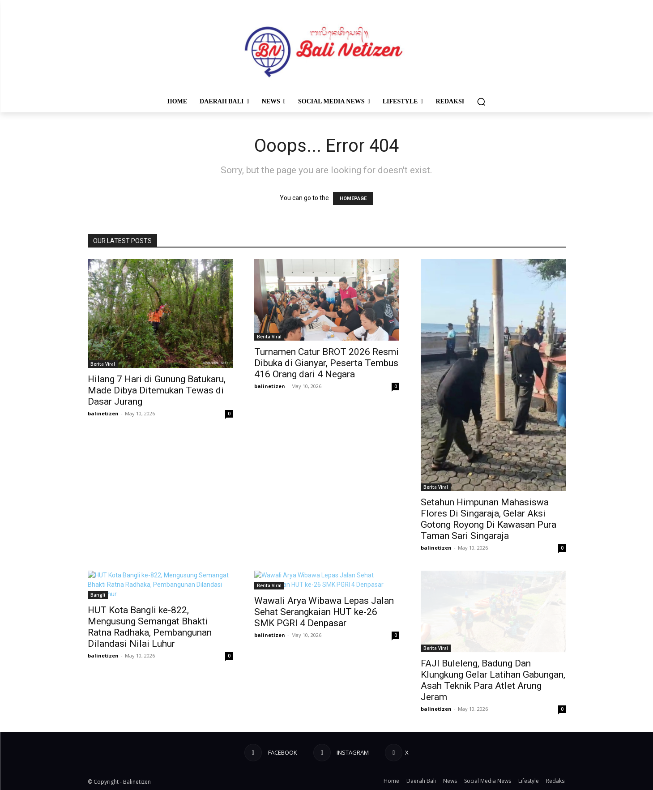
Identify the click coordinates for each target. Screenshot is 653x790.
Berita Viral (102, 364)
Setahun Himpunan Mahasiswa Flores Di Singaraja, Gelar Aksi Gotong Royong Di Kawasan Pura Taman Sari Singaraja (488, 519)
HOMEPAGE (353, 198)
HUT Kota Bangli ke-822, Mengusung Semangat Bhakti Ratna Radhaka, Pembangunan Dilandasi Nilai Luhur (150, 627)
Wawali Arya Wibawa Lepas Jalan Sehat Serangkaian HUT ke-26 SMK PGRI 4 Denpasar (324, 611)
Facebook (280, 752)
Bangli (97, 595)
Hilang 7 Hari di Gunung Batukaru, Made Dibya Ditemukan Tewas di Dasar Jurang (157, 390)
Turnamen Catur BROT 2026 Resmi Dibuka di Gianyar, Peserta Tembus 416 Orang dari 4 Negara (326, 363)
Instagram (351, 752)
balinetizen (103, 413)
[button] (481, 101)
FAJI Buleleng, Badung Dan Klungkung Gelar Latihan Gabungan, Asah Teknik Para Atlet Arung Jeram (493, 680)
